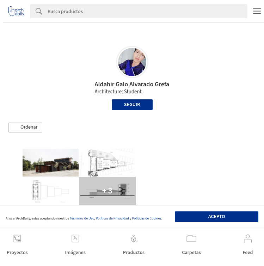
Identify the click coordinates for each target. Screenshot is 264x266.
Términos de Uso (82, 218)
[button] (25, 127)
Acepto (216, 216)
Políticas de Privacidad (112, 218)
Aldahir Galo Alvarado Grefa (132, 84)
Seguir (132, 104)
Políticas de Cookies (146, 218)
